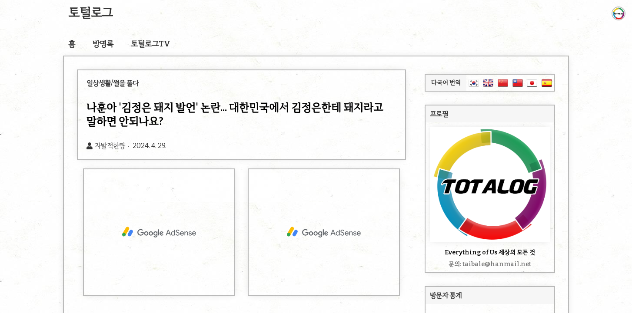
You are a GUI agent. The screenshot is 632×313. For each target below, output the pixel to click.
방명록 (103, 44)
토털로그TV (150, 44)
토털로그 (90, 12)
